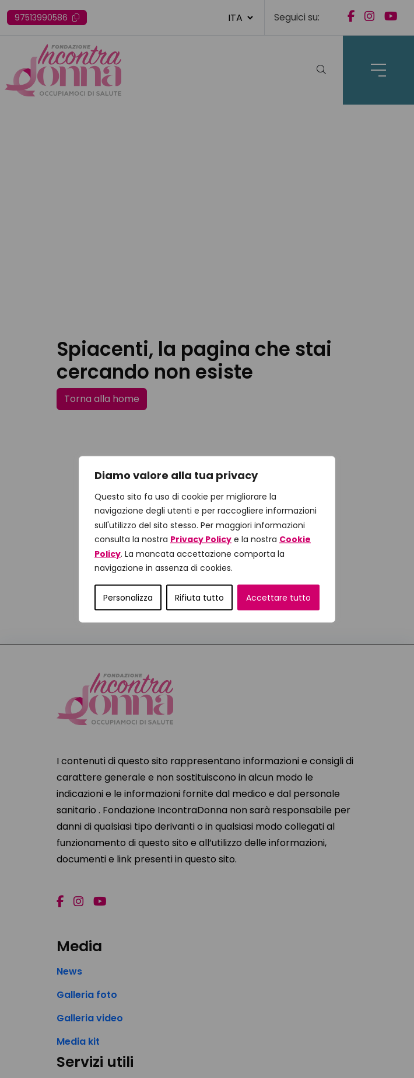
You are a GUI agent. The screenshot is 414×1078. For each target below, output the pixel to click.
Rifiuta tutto (199, 597)
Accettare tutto (278, 597)
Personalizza (128, 597)
